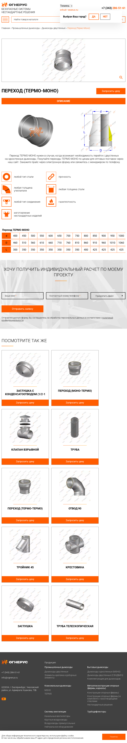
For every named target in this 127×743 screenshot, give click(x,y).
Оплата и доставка (54, 693)
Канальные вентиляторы (57, 657)
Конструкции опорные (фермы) (103, 634)
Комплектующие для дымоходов (103, 620)
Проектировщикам (96, 697)
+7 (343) (113, 8)
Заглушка (105, 508)
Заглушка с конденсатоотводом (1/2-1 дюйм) (21, 394)
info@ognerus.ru (69, 9)
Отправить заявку (22, 308)
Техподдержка (94, 701)
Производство (94, 713)
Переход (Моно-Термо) (63, 390)
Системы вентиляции (55, 653)
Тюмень (64, 5)
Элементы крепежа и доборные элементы (60, 617)
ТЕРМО (48, 635)
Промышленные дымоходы (59, 608)
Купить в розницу (96, 721)
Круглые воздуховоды (56, 661)
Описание (63, 101)
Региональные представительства (105, 717)
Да (94, 16)
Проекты (49, 697)
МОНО (48, 631)
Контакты (92, 709)
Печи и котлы (51, 675)
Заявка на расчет (96, 705)
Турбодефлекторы (96, 653)
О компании (51, 709)
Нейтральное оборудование (59, 668)
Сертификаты (51, 717)
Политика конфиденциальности (18, 693)
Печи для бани (52, 683)
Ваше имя (10, 296)
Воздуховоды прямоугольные (60, 664)
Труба (21, 449)
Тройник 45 (21, 508)
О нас (47, 713)
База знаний (93, 693)
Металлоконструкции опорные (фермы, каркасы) (103, 628)
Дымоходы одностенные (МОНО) (103, 613)
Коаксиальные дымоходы (58, 627)
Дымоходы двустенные (56, 613)
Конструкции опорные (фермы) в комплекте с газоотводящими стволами (104, 640)
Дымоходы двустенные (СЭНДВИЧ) (105, 616)
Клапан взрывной (105, 390)
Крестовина (63, 508)
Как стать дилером (54, 725)
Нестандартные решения (100, 646)
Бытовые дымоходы (97, 608)
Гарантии (49, 721)
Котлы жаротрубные (55, 679)
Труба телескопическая (21, 569)
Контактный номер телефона (64, 296)
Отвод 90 (105, 449)
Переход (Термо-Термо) (63, 451)
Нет (105, 16)
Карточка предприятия (56, 729)
